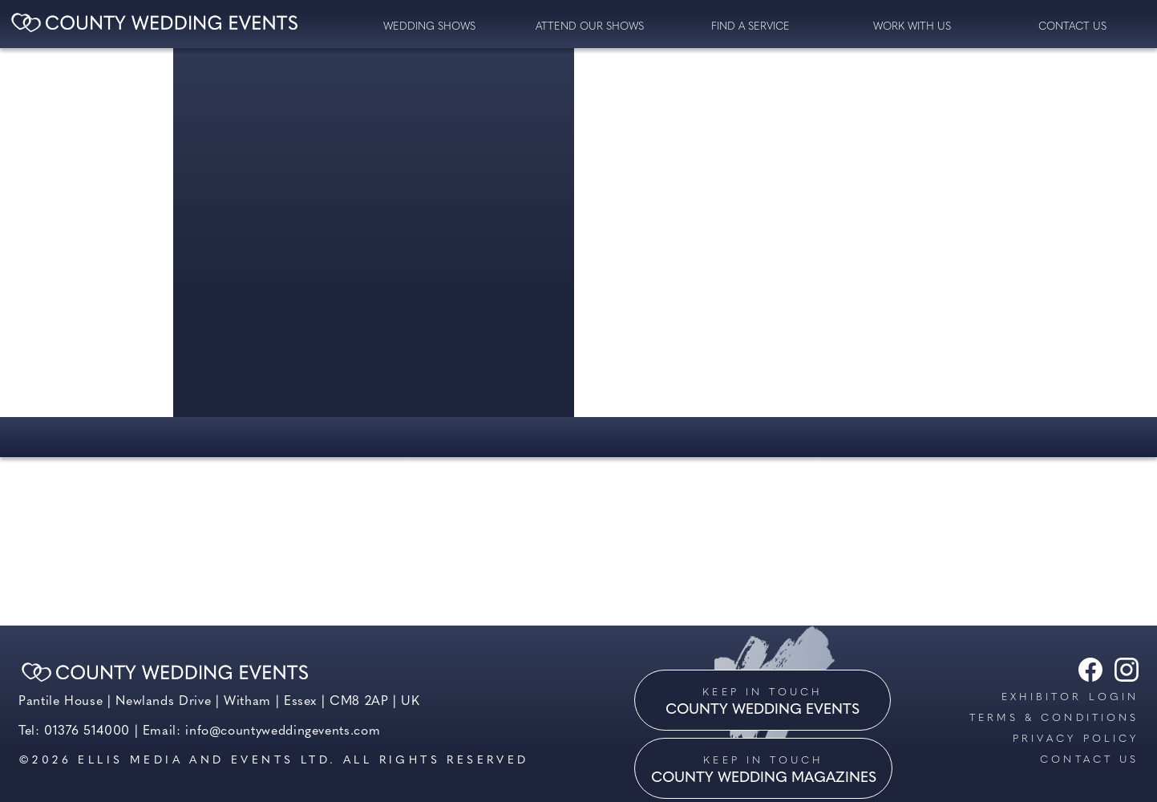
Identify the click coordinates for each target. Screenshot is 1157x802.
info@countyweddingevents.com (282, 731)
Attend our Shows (590, 27)
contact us (1072, 27)
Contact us (1089, 760)
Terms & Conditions (1054, 718)
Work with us (912, 27)
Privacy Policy (1076, 739)
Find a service (750, 27)
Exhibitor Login (1070, 697)
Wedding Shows (429, 27)
